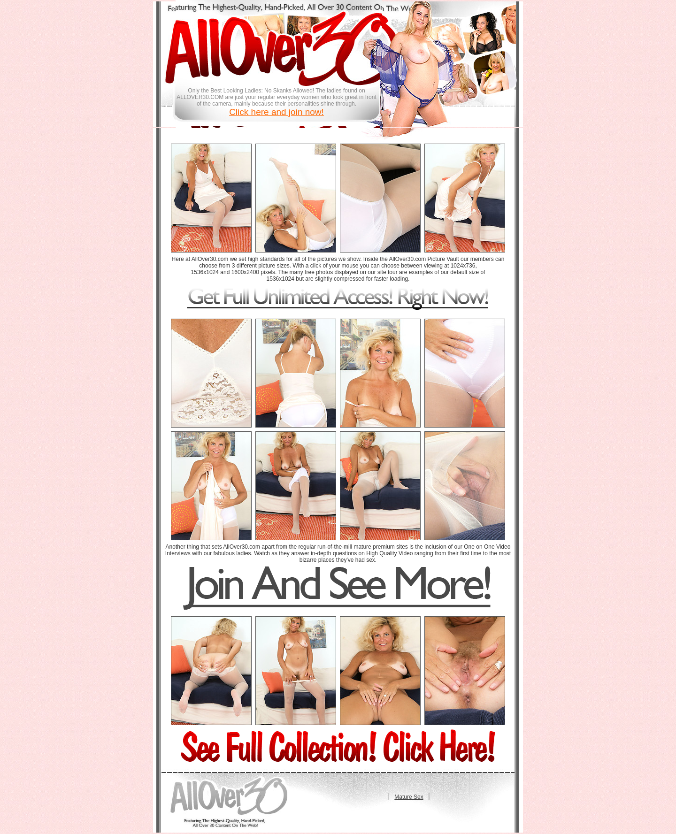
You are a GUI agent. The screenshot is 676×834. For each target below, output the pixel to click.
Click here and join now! (276, 112)
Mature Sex (408, 797)
